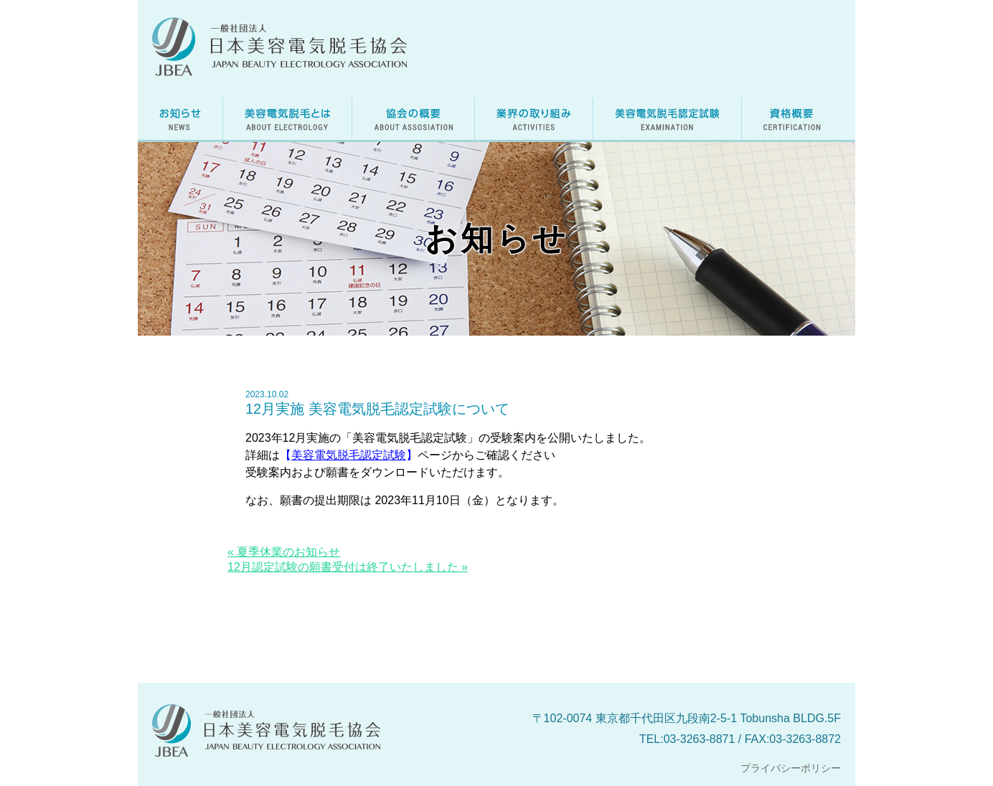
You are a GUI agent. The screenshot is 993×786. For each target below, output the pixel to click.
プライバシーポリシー (790, 768)
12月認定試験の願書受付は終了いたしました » (347, 567)
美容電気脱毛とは (287, 119)
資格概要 (792, 119)
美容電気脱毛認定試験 (667, 119)
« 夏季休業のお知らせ (283, 552)
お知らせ (180, 119)
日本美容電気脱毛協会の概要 (413, 119)
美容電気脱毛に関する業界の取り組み (533, 119)
